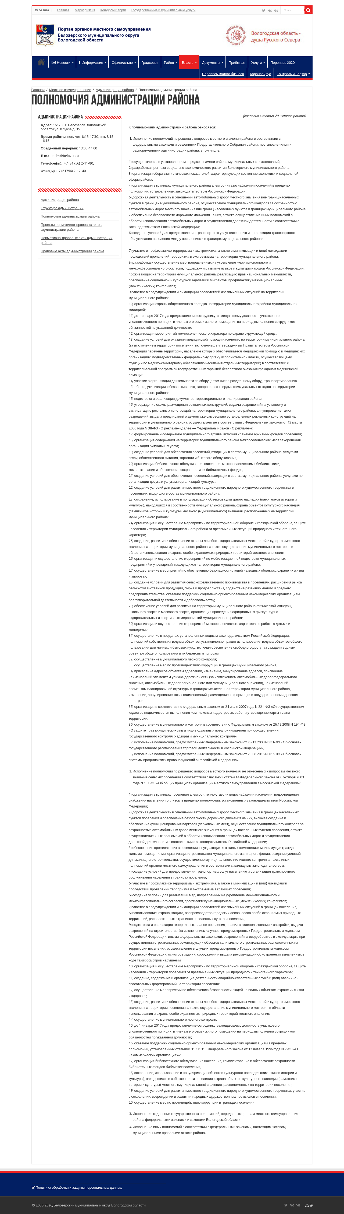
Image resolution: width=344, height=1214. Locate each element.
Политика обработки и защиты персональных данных (79, 1187)
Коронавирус (260, 74)
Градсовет (149, 63)
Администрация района (115, 90)
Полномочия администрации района (70, 216)
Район (169, 63)
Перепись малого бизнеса (223, 74)
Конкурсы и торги (113, 10)
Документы (211, 63)
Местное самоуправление (70, 90)
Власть (188, 63)
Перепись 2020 (282, 63)
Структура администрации (62, 208)
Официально (122, 63)
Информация (91, 63)
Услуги (256, 63)
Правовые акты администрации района (72, 251)
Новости (61, 63)
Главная (63, 10)
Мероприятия (85, 10)
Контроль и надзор (292, 74)
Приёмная (237, 63)
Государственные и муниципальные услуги (163, 10)
